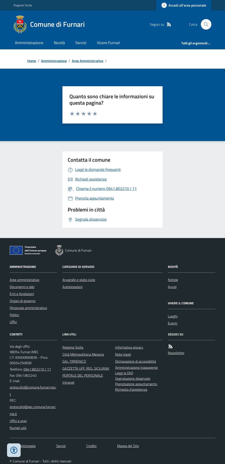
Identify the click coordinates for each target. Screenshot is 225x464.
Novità (59, 43)
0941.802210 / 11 (37, 369)
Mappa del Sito (128, 445)
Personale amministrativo (28, 307)
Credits (91, 445)
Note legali (123, 354)
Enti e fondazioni (22, 293)
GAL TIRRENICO (74, 361)
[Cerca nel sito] (204, 24)
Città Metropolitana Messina (83, 354)
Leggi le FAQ (124, 373)
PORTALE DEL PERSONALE (82, 375)
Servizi (80, 43)
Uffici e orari (18, 420)
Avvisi (172, 286)
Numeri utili (18, 427)
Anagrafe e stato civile (78, 279)
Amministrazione (29, 43)
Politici (14, 314)
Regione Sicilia (23, 5)
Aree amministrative (24, 279)
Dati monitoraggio (23, 445)
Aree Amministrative (87, 60)
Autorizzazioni (72, 286)
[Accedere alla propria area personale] (183, 5)
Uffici (13, 321)
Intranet (68, 382)
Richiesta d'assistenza (131, 389)
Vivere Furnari (108, 43)
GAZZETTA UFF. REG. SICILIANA (85, 368)
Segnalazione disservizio (132, 378)
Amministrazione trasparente (136, 367)
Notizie (173, 279)
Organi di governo (22, 300)
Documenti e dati (22, 286)
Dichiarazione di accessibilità (135, 361)
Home (31, 60)
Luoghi (173, 316)
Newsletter (176, 352)
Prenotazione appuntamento (136, 384)
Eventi (172, 323)
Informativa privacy (129, 347)
